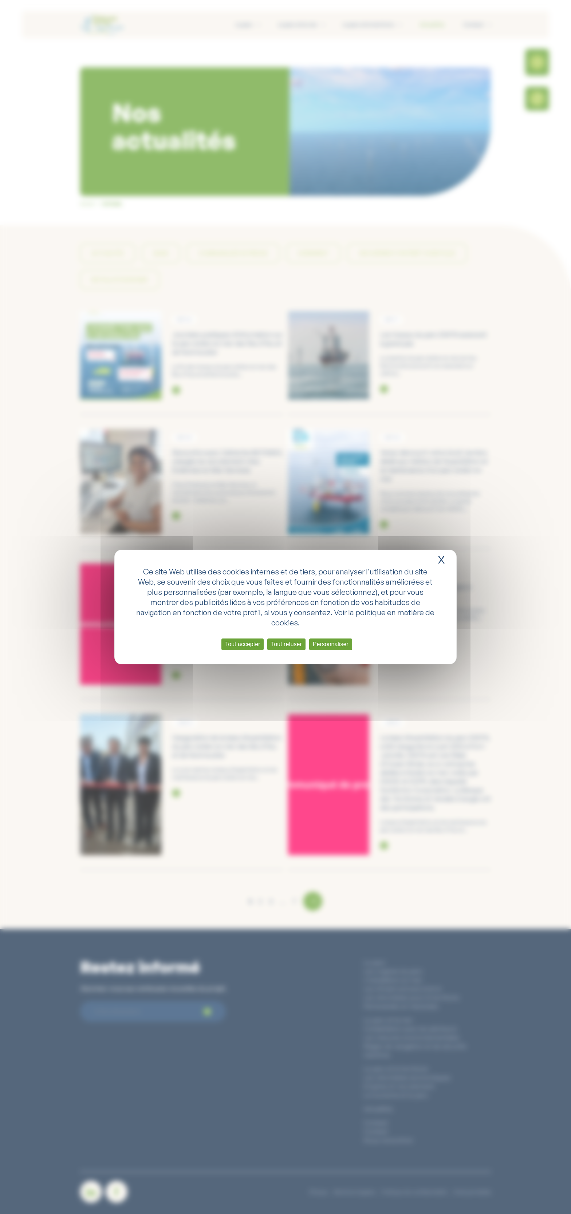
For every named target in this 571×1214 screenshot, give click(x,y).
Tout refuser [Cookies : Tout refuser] (286, 644)
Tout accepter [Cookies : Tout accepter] (242, 644)
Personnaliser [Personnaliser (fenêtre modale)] (330, 644)
